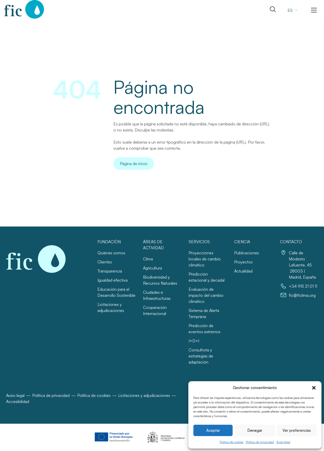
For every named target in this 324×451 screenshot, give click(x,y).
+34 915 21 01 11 (303, 286)
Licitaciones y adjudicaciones (144, 395)
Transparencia (109, 271)
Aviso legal (283, 442)
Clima (148, 258)
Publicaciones (246, 252)
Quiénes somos (111, 252)
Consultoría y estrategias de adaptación (201, 356)
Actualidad (243, 271)
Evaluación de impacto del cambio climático (206, 295)
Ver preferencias (296, 430)
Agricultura (152, 267)
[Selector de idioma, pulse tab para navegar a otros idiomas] (292, 10)
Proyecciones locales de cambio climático (205, 258)
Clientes (104, 261)
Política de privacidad (260, 442)
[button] (313, 387)
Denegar (254, 430)
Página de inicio (134, 163)
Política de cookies (231, 442)
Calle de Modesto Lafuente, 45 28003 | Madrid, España (302, 265)
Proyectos (243, 261)
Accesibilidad (17, 401)
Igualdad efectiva (112, 280)
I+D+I (194, 340)
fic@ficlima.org (302, 295)
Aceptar (213, 430)
